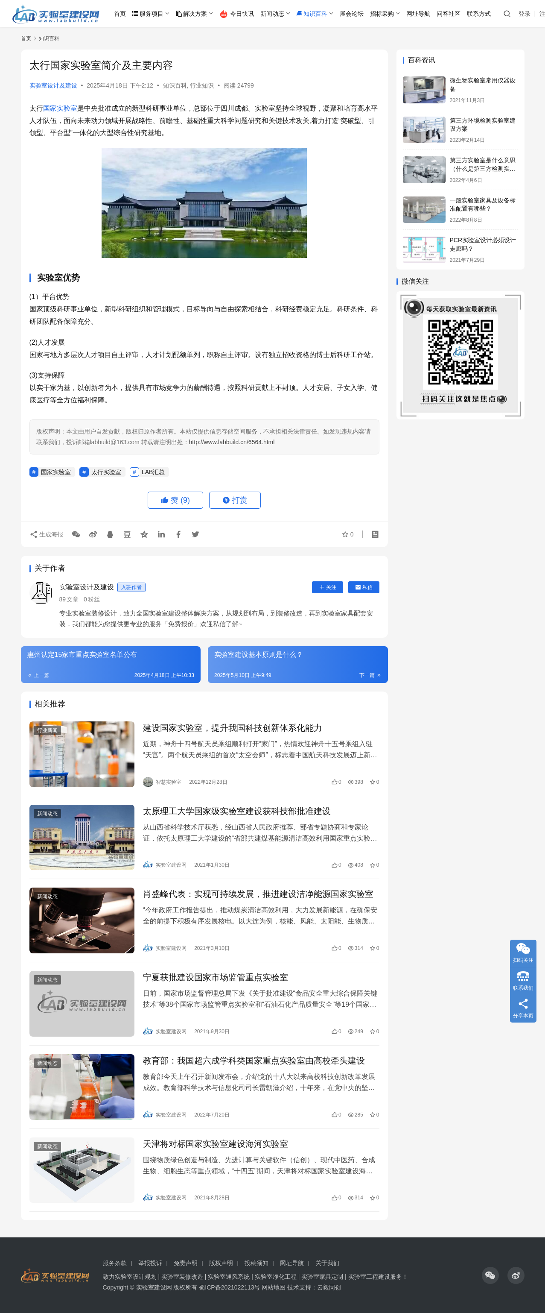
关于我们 (327, 1263)
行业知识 (202, 85)
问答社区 (448, 13)
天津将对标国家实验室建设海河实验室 (215, 1144)
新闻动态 (272, 13)
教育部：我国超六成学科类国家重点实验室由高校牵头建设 (254, 1060)
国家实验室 (60, 108)
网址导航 (418, 13)
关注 (327, 587)
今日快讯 (236, 14)
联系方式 (479, 13)
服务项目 (147, 13)
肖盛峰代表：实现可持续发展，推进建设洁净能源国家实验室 (258, 894)
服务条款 (115, 1263)
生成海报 (46, 534)
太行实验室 (106, 472)
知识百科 (312, 13)
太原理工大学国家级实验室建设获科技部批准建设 (237, 811)
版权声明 (221, 1263)
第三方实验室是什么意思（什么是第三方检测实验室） (483, 168)
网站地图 (274, 1287)
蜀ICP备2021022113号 (229, 1287)
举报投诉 (150, 1263)
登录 (524, 13)
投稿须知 (256, 1263)
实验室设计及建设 (53, 85)
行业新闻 (47, 730)
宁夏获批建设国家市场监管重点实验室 (215, 977)
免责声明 (186, 1263)
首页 (120, 13)
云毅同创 (329, 1287)
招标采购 (382, 13)
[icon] (490, 1275)
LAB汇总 (153, 472)
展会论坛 (352, 13)
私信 (364, 587)
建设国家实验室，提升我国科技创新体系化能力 (232, 728)
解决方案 (191, 13)
